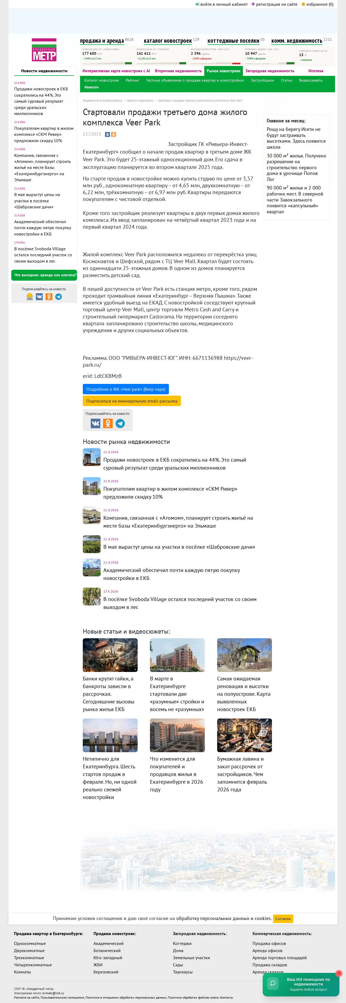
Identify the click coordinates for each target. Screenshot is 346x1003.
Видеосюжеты (311, 80)
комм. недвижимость (296, 40)
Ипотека (315, 70)
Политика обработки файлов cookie (193, 995)
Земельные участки (191, 955)
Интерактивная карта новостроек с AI (116, 70)
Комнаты (22, 969)
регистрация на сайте (274, 4)
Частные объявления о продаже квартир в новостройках (195, 80)
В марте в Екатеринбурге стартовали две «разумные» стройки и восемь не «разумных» (177, 691)
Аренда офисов (267, 948)
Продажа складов (270, 962)
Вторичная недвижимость (178, 70)
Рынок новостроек (223, 70)
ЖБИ (98, 962)
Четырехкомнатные (33, 962)
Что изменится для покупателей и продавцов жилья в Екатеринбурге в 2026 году (176, 771)
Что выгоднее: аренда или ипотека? (45, 274)
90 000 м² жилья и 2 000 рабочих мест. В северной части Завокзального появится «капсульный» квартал (295, 199)
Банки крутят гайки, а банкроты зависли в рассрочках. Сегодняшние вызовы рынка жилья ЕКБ (108, 691)
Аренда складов (268, 969)
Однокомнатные (30, 941)
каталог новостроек (168, 40)
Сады (178, 962)
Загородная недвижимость (269, 70)
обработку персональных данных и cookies (223, 916)
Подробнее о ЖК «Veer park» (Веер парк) (125, 389)
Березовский (105, 969)
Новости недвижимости (44, 70)
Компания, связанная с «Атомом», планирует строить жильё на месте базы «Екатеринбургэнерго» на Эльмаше (42, 168)
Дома (178, 948)
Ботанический (107, 948)
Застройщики (262, 80)
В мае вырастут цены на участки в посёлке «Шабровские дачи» (37, 200)
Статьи (286, 80)
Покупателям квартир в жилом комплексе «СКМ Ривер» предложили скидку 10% (43, 134)
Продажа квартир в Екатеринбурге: (48, 931)
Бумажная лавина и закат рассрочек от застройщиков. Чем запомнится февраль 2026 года (242, 771)
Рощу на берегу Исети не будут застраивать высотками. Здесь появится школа (296, 138)
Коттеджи (182, 941)
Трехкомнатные (29, 955)
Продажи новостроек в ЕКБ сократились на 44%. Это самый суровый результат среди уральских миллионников (41, 101)
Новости (91, 87)
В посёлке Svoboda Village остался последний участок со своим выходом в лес (43, 255)
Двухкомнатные (29, 948)
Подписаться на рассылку (131, 401)
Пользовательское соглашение (62, 995)
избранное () (317, 4)
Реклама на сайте (26, 995)
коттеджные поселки (233, 40)
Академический (108, 941)
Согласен (283, 916)
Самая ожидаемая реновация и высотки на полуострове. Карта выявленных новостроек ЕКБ (244, 691)
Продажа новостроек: (114, 931)
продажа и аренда (102, 40)
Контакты (226, 995)
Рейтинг (132, 80)
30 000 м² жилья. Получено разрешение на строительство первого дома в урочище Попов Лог (296, 167)
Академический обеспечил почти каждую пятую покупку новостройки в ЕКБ (42, 228)
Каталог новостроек (101, 80)
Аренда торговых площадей (280, 955)
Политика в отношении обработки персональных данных (126, 995)
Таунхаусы (183, 969)
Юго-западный (107, 955)
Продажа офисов (269, 941)
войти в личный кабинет (221, 4)
